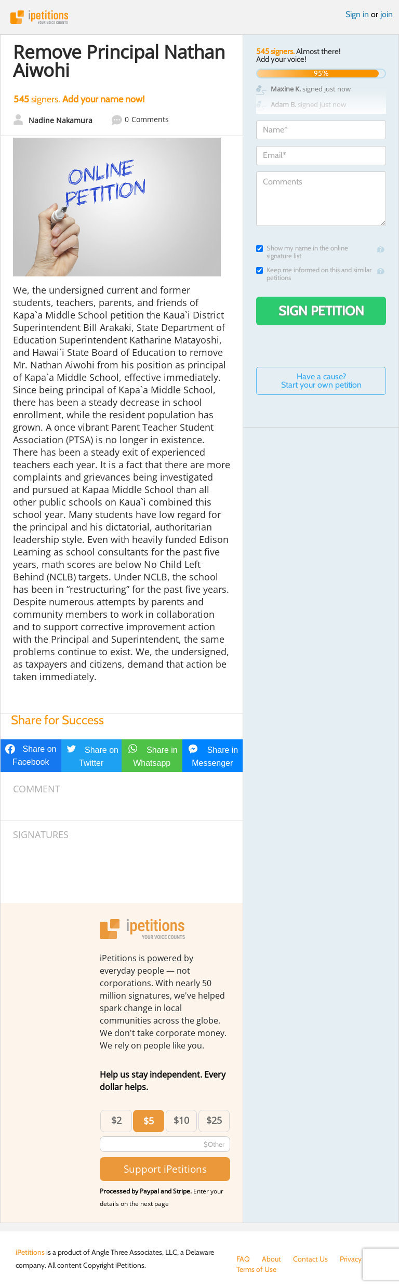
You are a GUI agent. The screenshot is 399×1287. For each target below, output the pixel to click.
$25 (214, 1120)
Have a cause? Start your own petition (321, 380)
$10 (181, 1120)
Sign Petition (321, 311)
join (386, 14)
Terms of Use (256, 1269)
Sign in (357, 14)
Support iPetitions (165, 1169)
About (271, 1259)
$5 (148, 1120)
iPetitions (199, 17)
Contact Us (310, 1259)
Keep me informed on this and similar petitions (313, 274)
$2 (116, 1120)
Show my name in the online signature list (302, 252)
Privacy (351, 1259)
